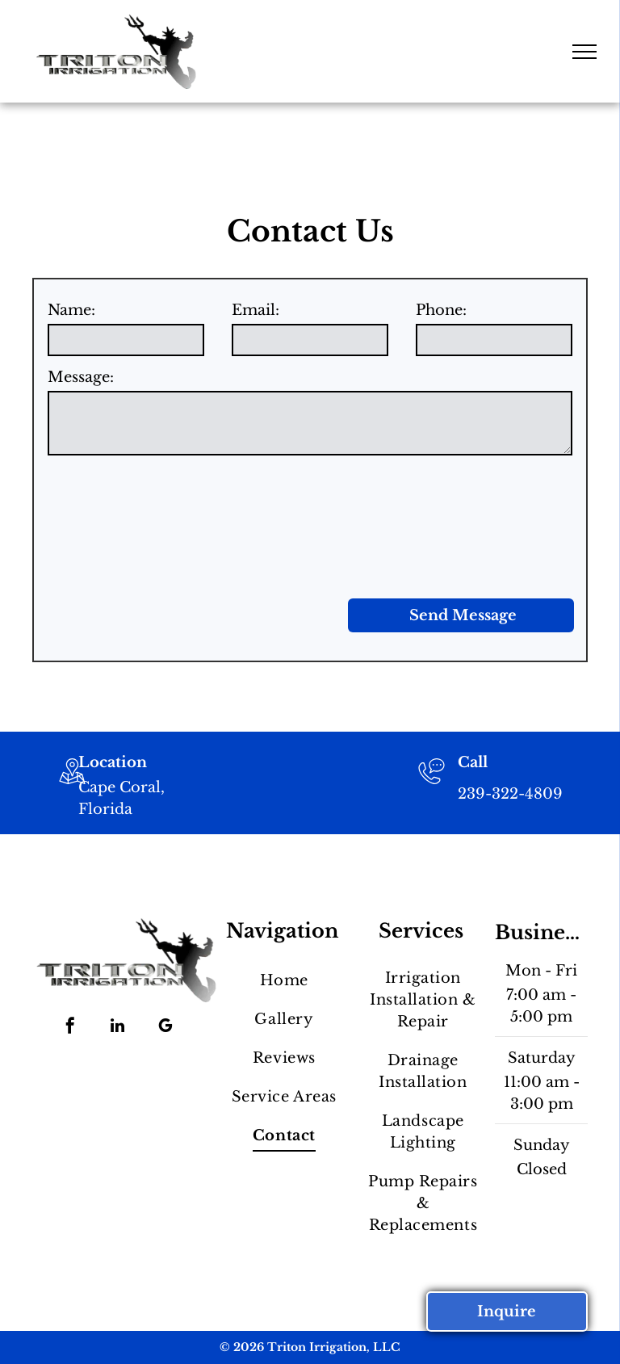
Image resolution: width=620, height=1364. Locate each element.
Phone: (441, 310)
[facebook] (70, 1028)
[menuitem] (283, 980)
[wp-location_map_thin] (72, 786)
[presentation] (114, 524)
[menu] (584, 52)
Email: (255, 310)
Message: (81, 377)
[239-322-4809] (431, 786)
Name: (71, 310)
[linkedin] (118, 1028)
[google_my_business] (165, 1028)
